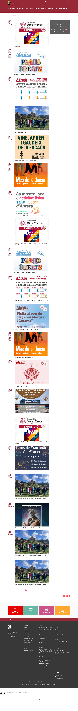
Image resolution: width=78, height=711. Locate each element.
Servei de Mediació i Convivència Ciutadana (45, 661)
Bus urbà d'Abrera (57, 633)
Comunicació (41, 633)
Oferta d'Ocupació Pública (28, 638)
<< (52, 21)
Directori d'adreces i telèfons (59, 634)
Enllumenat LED (57, 655)
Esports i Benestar (42, 638)
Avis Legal (38, 681)
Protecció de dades (44, 681)
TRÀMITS (56, 639)
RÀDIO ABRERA (46, 610)
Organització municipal (28, 631)
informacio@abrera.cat (12, 636)
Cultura (40, 634)
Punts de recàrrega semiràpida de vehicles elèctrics (61, 653)
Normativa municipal (27, 644)
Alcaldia (25, 627)
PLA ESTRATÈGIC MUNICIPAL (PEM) (60, 641)
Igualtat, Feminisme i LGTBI (44, 631)
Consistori (25, 629)
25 (66, 29)
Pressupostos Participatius (28, 650)
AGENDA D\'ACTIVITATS (63, 610)
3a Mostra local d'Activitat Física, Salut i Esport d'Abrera (29, 215)
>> (68, 21)
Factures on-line (27, 636)
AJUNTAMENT (26, 625)
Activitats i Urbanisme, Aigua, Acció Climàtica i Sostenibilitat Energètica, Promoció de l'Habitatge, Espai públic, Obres (45, 651)
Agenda (14, 619)
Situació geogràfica (57, 627)
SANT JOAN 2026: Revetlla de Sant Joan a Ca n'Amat (28, 471)
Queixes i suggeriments (28, 640)
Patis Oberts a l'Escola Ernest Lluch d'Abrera (25, 74)
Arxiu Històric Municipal (43, 665)
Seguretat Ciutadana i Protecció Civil (45, 658)
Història (55, 629)
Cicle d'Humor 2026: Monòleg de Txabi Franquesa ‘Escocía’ (30, 527)
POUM (55, 643)
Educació (40, 636)
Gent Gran (41, 640)
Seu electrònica (26, 634)
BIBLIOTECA (30, 610)
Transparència (26, 633)
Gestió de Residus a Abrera (59, 650)
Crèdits (50, 681)
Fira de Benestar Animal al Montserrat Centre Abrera (28, 414)
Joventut (40, 644)
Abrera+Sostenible (57, 648)
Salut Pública (41, 656)
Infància (40, 642)
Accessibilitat (33, 681)
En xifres (55, 631)
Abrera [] (27, 648)
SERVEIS (40, 625)
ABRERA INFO (15, 610)
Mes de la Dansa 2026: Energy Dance (23, 357)
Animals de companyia (43, 647)
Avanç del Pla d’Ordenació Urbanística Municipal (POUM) (61, 645)
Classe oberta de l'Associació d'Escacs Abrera (26, 160)
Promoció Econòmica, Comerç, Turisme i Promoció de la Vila (46, 655)
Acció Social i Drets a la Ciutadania (45, 629)
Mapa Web (28, 681)
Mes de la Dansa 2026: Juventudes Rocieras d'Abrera (27, 188)
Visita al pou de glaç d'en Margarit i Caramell (26, 329)
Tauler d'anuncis (27, 642)
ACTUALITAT (10, 619)
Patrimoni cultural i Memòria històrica (45, 627)
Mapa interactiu (57, 636)
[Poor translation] (3, 694)
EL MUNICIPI (56, 625)
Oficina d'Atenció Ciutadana (44, 663)
